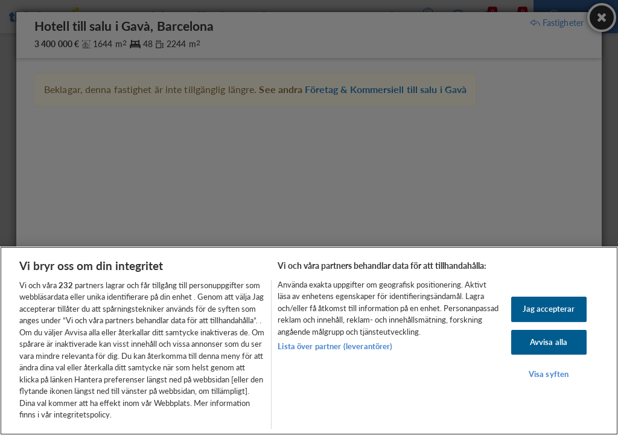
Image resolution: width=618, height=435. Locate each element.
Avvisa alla (548, 342)
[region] (309, 340)
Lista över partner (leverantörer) (335, 346)
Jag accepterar (549, 309)
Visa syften (549, 374)
